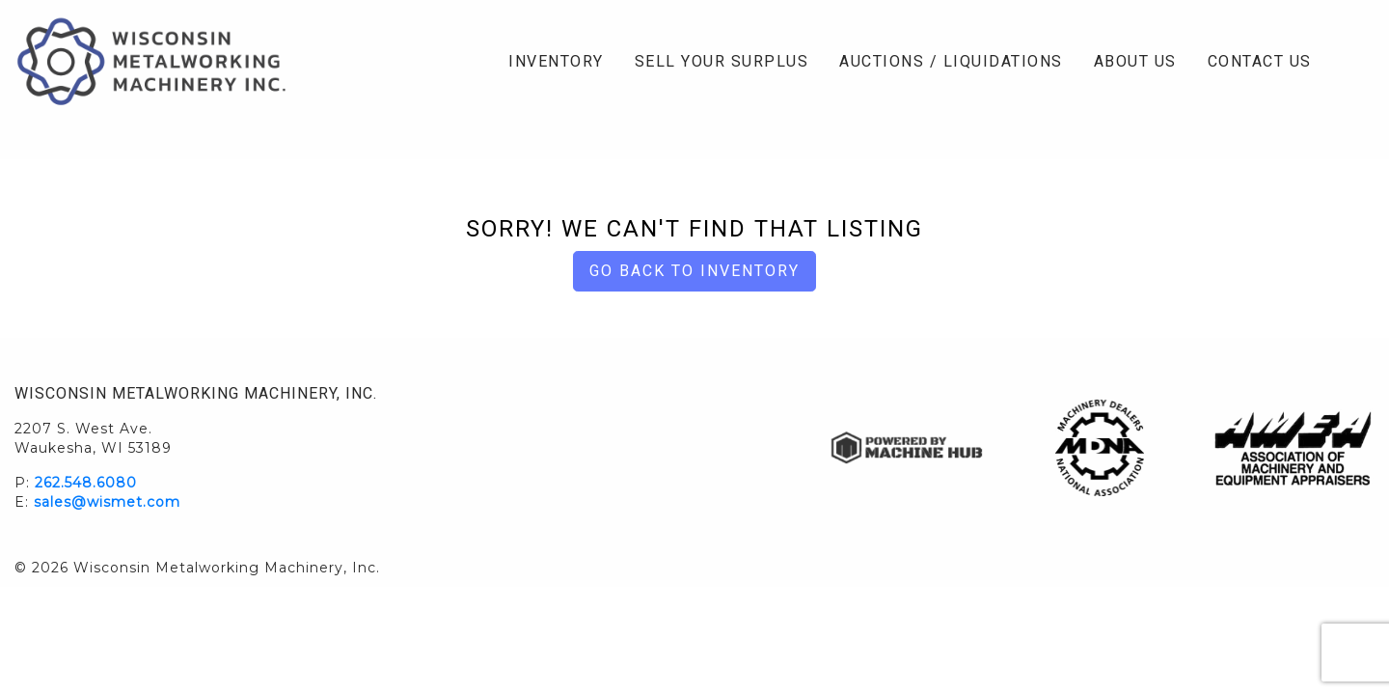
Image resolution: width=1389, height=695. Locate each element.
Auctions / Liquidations (951, 61)
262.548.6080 (86, 482)
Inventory (556, 61)
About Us (1135, 61)
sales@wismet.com (107, 502)
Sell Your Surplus (722, 61)
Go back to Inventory (694, 271)
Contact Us (1260, 61)
